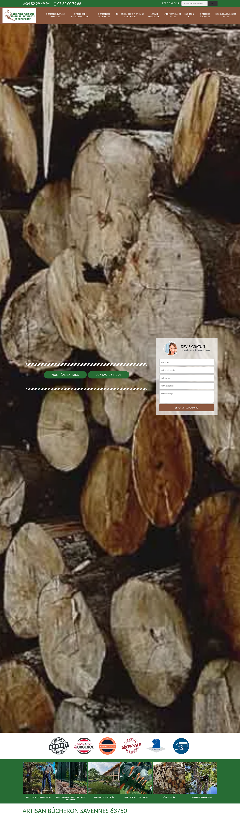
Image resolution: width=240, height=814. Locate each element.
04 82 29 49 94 (36, 3)
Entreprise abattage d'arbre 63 (55, 15)
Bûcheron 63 (189, 15)
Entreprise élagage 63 (205, 15)
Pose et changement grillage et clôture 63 (130, 15)
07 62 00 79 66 (67, 3)
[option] (120, 407)
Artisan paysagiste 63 (154, 15)
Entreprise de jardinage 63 (104, 15)
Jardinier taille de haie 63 (173, 15)
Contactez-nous (109, 375)
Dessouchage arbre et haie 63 (226, 15)
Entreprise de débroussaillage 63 (80, 15)
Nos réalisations (65, 375)
